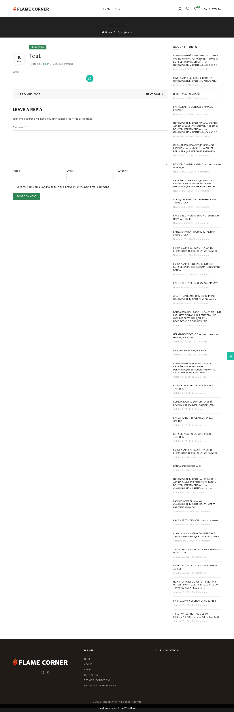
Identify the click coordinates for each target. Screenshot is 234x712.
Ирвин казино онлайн (187, 94)
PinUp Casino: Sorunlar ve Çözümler (194, 601)
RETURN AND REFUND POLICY (101, 685)
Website (123, 170)
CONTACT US (91, 674)
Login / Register (180, 9)
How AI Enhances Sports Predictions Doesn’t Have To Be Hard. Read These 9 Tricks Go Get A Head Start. (195, 585)
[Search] (188, 8)
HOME (87, 659)
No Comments (201, 69)
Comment (20, 127)
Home (106, 8)
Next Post (153, 94)
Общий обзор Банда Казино (191, 350)
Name (17, 170)
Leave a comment (63, 63)
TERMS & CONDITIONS (97, 680)
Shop (118, 8)
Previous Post (30, 94)
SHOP (87, 669)
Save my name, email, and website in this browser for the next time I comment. (63, 186)
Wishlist (198, 7)
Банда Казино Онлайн (187, 466)
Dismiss (221, 356)
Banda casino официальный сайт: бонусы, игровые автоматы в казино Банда (197, 267)
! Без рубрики (124, 32)
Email (70, 170)
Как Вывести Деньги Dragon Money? (195, 283)
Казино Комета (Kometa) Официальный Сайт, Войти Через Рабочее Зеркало (194, 504)
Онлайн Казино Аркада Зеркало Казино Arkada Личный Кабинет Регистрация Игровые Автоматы (194, 183)
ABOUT (88, 664)
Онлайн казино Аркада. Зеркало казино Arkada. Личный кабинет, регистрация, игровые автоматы (194, 148)
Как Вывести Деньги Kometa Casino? (195, 520)
